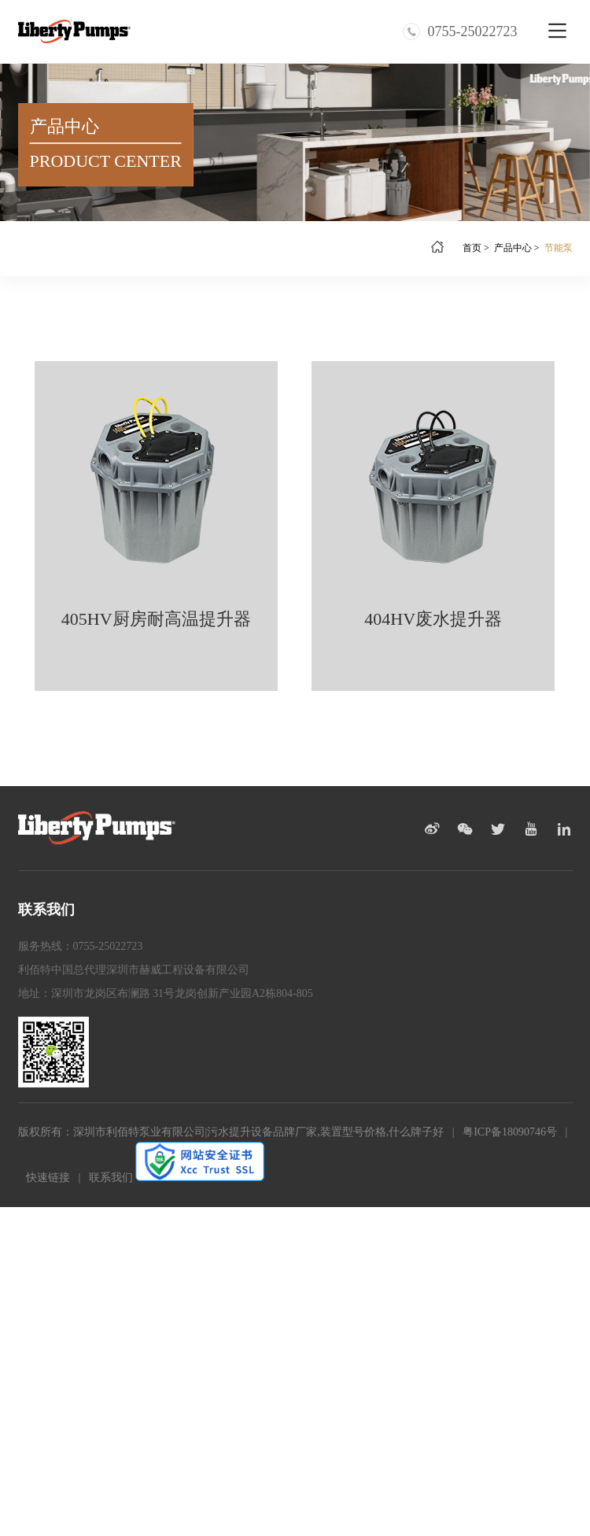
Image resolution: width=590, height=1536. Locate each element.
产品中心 (513, 247)
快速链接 (48, 1177)
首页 (472, 247)
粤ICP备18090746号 (510, 1132)
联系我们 (111, 1177)
